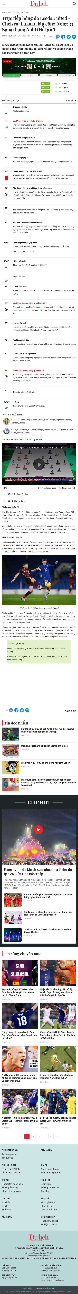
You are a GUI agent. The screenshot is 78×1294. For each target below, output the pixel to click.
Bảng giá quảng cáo (45, 1288)
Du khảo (46, 1180)
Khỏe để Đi (46, 1206)
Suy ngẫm (46, 1150)
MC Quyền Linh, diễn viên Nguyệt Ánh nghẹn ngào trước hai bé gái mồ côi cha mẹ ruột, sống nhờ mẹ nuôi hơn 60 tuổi (48, 782)
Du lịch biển (9, 1165)
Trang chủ (6, 12)
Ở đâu (5, 1180)
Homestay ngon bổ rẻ (13, 1184)
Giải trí (16, 12)
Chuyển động (10, 1150)
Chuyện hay (48, 1217)
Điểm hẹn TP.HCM (11, 1169)
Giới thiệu (27, 1288)
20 (51, 1136)
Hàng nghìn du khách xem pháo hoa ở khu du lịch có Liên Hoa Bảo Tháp (38, 871)
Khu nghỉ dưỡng (10, 1187)
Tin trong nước (9, 1154)
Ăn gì (44, 1165)
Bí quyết (46, 1198)
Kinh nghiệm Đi (48, 1202)
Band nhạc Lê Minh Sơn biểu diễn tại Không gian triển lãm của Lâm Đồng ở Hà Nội (48, 913)
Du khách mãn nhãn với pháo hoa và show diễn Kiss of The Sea (47, 930)
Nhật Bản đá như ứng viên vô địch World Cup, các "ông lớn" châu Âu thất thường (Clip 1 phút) (57, 992)
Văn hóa (6, 1202)
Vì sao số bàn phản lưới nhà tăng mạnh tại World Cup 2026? (56, 1076)
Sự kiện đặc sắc (49, 1224)
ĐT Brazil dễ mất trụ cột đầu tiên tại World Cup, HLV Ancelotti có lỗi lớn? (58, 1120)
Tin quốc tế (7, 1157)
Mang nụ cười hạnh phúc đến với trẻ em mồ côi (44, 745)
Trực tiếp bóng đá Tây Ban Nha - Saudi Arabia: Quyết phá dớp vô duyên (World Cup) (18, 992)
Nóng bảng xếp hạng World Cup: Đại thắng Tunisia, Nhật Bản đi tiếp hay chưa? (19, 1035)
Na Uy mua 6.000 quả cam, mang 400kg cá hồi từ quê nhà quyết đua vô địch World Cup (19, 1078)
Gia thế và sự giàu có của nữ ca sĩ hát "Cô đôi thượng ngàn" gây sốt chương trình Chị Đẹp (47, 730)
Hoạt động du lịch (49, 1221)
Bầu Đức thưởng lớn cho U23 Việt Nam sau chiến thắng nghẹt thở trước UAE (48, 896)
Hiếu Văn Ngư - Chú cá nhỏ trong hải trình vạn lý (45, 762)
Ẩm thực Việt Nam (50, 1169)
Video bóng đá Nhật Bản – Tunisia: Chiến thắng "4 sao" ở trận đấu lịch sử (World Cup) (57, 1035)
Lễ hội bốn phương (11, 1172)
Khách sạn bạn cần (11, 1191)
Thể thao (25, 12)
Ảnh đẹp (45, 1191)
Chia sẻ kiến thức (49, 1209)
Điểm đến (46, 1184)
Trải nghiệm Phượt (50, 1187)
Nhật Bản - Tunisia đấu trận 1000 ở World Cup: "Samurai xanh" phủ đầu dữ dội (20, 1120)
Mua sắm (7, 1217)
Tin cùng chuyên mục (22, 953)
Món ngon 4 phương (51, 1172)
